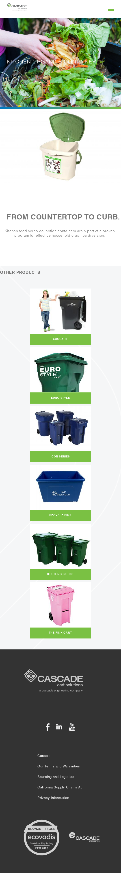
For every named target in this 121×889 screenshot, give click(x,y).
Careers (43, 756)
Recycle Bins (60, 515)
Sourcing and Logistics (55, 777)
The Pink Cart (60, 633)
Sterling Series (60, 574)
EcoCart (60, 339)
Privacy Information (53, 798)
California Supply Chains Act (60, 787)
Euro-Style (60, 398)
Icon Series (60, 456)
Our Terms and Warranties (58, 766)
